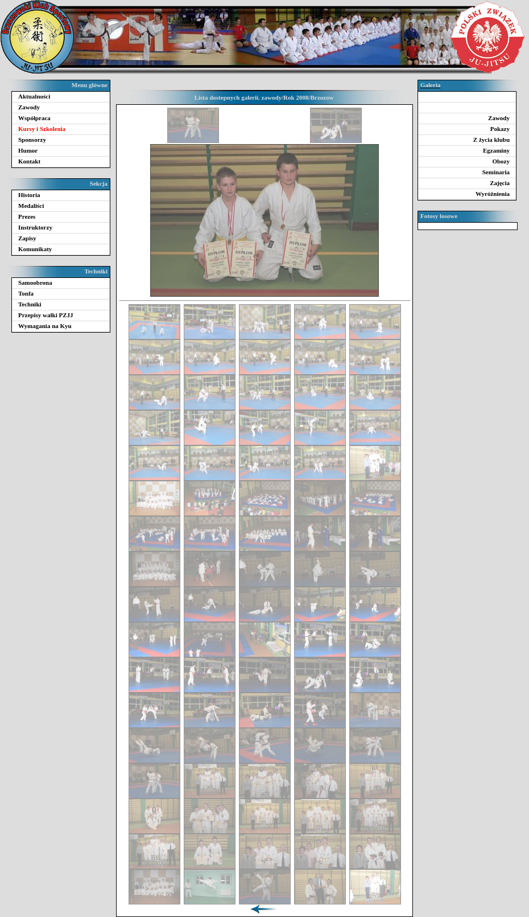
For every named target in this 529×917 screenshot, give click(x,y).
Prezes (26, 216)
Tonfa (26, 293)
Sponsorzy (32, 139)
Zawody (29, 107)
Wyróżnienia (493, 193)
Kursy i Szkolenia (41, 128)
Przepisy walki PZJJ (45, 315)
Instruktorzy (35, 227)
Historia (29, 194)
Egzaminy (496, 150)
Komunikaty (35, 248)
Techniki (30, 304)
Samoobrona (35, 282)
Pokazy (500, 128)
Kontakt (29, 161)
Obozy (501, 161)
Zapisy (27, 238)
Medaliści (31, 205)
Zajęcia (500, 182)
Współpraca (34, 117)
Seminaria (496, 172)
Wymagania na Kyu (45, 325)
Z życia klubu (491, 139)
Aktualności (34, 96)
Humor (28, 150)
